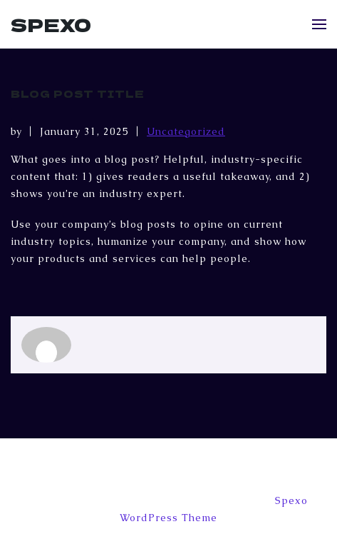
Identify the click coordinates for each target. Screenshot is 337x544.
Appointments (74, 470)
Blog (145, 470)
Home (194, 470)
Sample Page (266, 470)
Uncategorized (186, 131)
